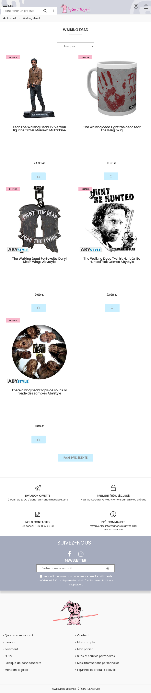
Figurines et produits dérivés (96, 670)
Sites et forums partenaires (96, 656)
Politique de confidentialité (23, 663)
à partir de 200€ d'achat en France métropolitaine (38, 493)
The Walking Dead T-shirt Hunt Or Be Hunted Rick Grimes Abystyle (111, 260)
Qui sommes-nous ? (19, 635)
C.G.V (8, 656)
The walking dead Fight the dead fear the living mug (112, 129)
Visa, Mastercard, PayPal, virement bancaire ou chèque (113, 493)
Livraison (10, 642)
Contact (83, 635)
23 (112, 295)
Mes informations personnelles (98, 663)
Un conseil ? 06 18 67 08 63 (38, 519)
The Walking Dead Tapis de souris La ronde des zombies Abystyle (39, 392)
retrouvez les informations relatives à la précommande (113, 521)
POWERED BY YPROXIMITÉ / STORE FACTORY (75, 688)
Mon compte (86, 642)
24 (39, 163)
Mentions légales (16, 670)
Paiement (11, 649)
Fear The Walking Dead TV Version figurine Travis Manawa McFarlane (39, 129)
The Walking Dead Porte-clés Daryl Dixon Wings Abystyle (39, 260)
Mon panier (85, 649)
